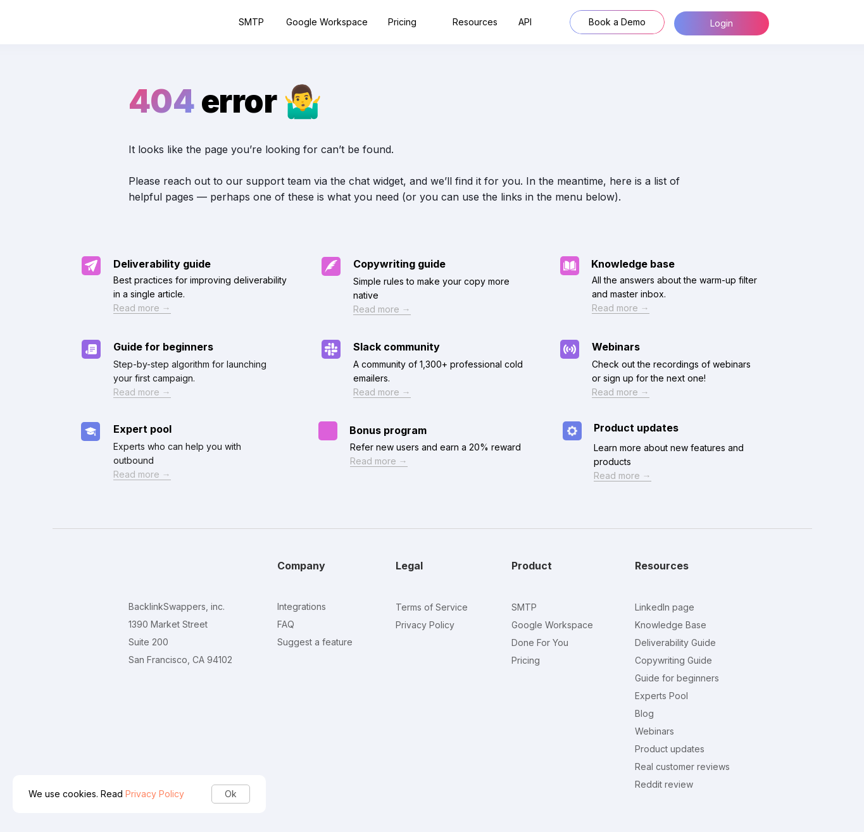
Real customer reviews (682, 766)
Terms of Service (432, 607)
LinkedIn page (664, 607)
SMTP (251, 21)
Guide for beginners (677, 678)
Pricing (402, 21)
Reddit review (664, 784)
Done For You (539, 642)
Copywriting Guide (673, 660)
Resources (475, 21)
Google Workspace (327, 21)
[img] (327, 430)
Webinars (654, 731)
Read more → (379, 461)
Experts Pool (661, 695)
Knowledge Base (670, 624)
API (525, 21)
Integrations (301, 606)
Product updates (636, 427)
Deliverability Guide (675, 642)
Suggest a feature (315, 641)
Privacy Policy (154, 793)
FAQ (285, 624)
